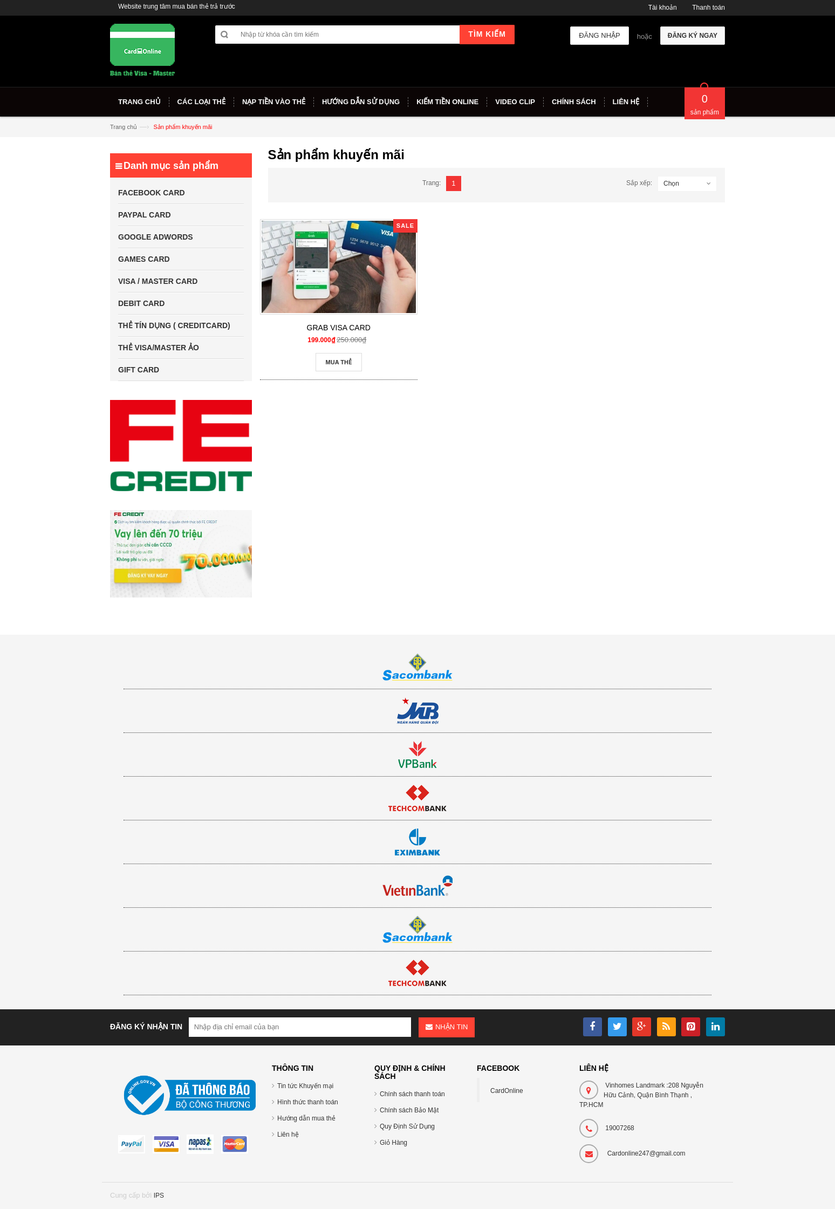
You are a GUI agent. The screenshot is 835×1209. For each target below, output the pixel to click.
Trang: (431, 183)
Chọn (671, 183)
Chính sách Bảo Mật (409, 1110)
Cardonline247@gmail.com (646, 1153)
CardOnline (506, 1091)
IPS (159, 1195)
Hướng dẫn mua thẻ (306, 1118)
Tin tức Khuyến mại (305, 1086)
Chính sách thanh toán (412, 1094)
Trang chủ (123, 127)
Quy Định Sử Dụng (407, 1126)
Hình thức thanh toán (307, 1102)
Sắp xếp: (639, 183)
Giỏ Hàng (393, 1142)
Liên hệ (288, 1134)
